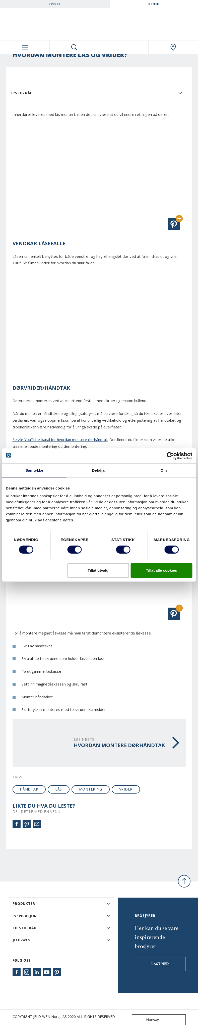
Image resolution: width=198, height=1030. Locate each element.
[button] (174, 224)
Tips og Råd (21, 92)
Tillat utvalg (98, 570)
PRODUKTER (24, 903)
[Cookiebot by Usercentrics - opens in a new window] (170, 456)
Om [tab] (164, 470)
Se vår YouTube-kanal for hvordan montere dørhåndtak (60, 439)
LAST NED (160, 964)
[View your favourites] (124, 47)
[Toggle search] (74, 47)
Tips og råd (25, 927)
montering (90, 789)
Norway (146, 1020)
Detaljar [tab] (99, 470)
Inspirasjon (25, 915)
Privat (55, 4)
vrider (126, 789)
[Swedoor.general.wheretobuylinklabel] (173, 47)
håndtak (29, 789)
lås (58, 789)
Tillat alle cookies (161, 570)
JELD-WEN (22, 940)
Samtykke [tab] (34, 470)
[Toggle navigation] (25, 47)
